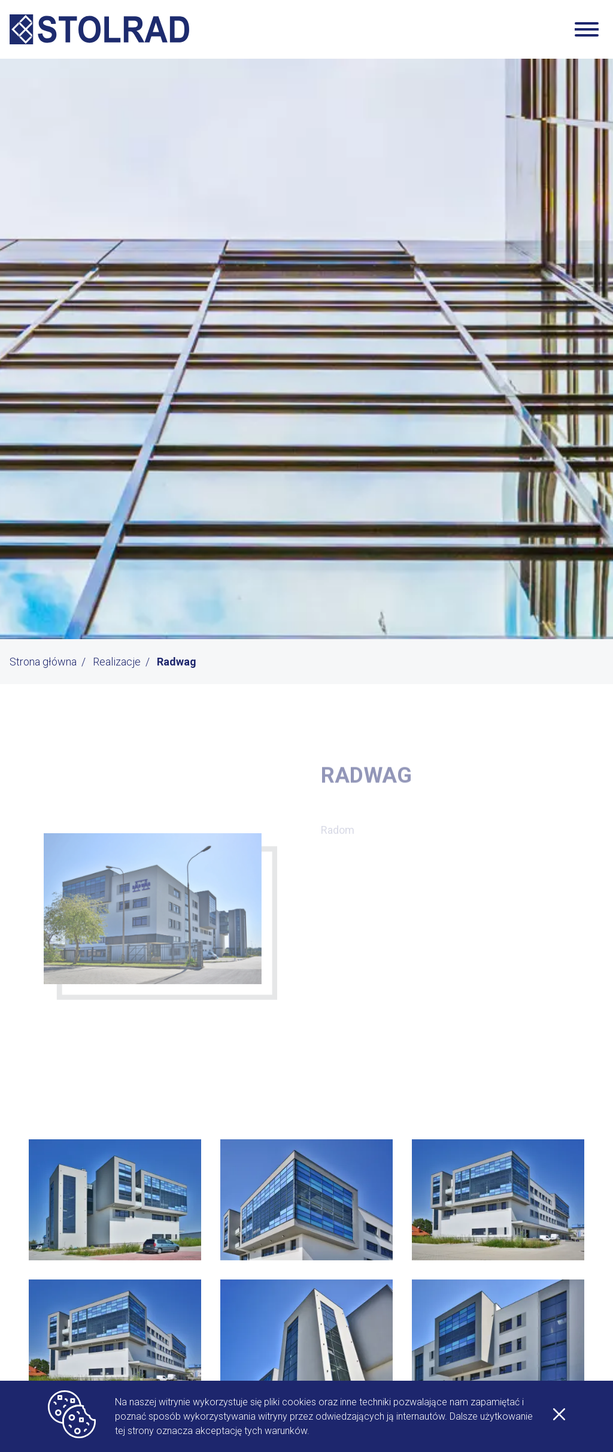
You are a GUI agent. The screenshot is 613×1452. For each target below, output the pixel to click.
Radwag (176, 661)
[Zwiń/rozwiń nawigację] (586, 29)
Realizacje (117, 661)
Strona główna (43, 661)
